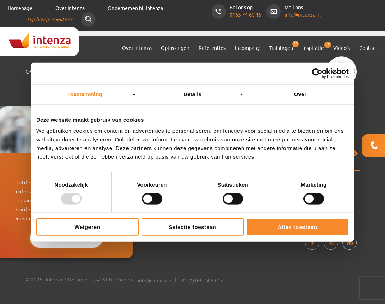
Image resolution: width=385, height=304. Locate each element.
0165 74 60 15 (245, 15)
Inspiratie (313, 46)
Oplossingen (175, 48)
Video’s (341, 48)
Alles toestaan (297, 227)
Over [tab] (300, 94)
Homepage (20, 8)
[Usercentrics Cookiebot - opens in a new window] (317, 73)
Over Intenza (70, 8)
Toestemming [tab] (84, 94)
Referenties (212, 48)
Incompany (247, 48)
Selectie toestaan (193, 227)
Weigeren (87, 227)
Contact (368, 48)
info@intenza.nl (302, 15)
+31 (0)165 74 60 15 (200, 281)
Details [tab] (192, 94)
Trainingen (281, 48)
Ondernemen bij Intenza (135, 8)
